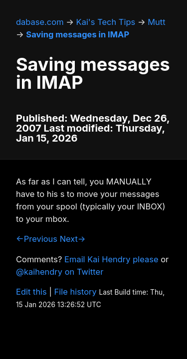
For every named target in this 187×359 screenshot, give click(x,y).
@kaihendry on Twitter (59, 272)
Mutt (156, 22)
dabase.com (40, 22)
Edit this (31, 292)
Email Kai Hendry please (111, 259)
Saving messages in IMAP (77, 34)
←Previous (36, 239)
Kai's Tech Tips (106, 22)
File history (75, 292)
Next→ (73, 239)
